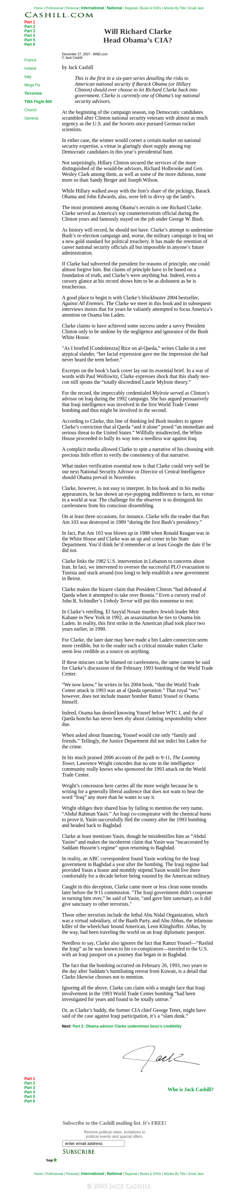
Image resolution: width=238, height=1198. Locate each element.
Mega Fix (32, 85)
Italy (27, 77)
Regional (131, 8)
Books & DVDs (150, 8)
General (31, 118)
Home (38, 8)
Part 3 (29, 31)
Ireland (30, 68)
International (92, 8)
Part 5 (29, 40)
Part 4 (29, 35)
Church (30, 110)
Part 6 (29, 44)
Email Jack (196, 8)
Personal (72, 8)
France (30, 60)
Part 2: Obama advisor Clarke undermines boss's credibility (127, 1026)
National (114, 8)
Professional (54, 8)
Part (29, 26)
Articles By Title (174, 8)
